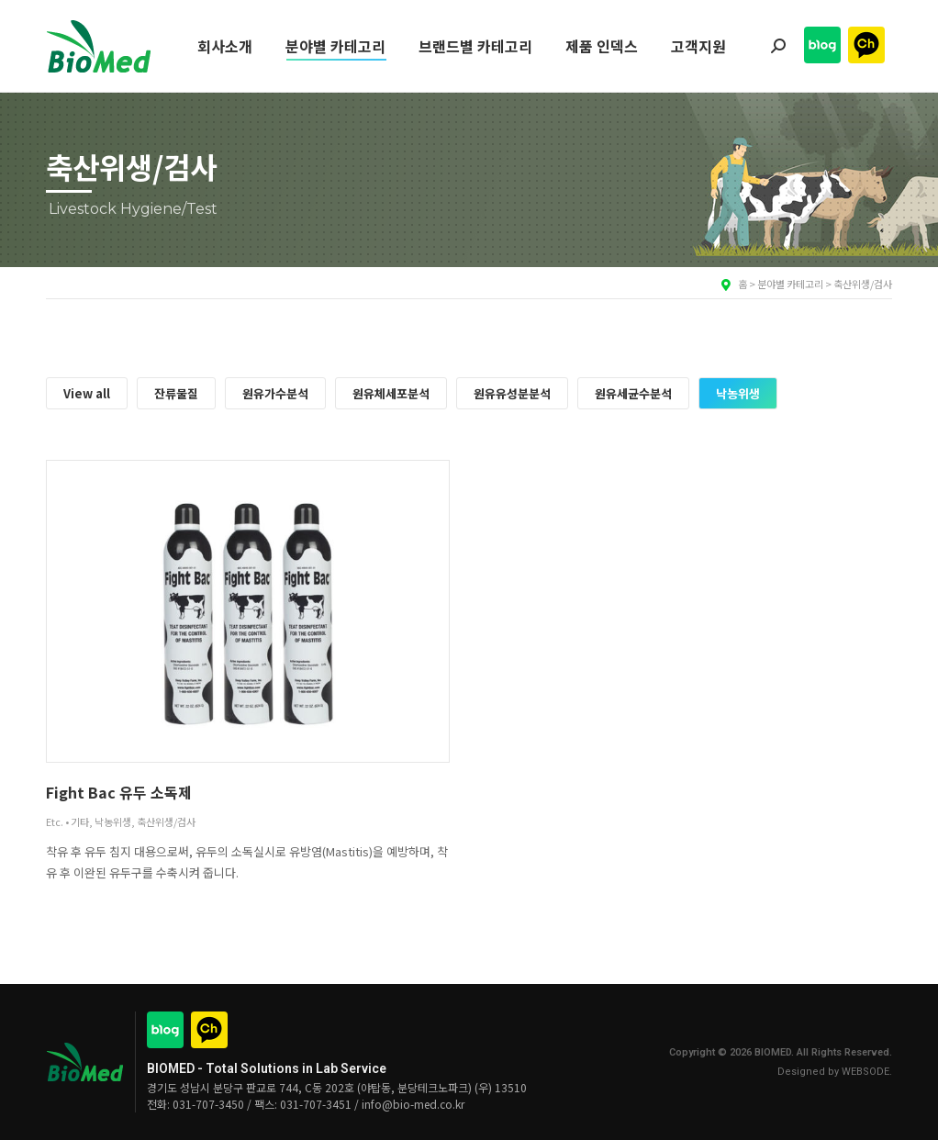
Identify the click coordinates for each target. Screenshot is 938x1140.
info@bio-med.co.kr (413, 1104)
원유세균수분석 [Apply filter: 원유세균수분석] (633, 393)
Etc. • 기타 (67, 821)
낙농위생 (113, 821)
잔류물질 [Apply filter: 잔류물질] (176, 393)
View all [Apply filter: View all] (86, 393)
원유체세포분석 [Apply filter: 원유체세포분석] (391, 393)
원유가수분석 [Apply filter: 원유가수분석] (275, 393)
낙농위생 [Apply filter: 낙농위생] (738, 393)
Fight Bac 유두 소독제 (119, 792)
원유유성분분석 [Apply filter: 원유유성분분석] (512, 393)
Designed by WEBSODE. (834, 1072)
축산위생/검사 (166, 821)
